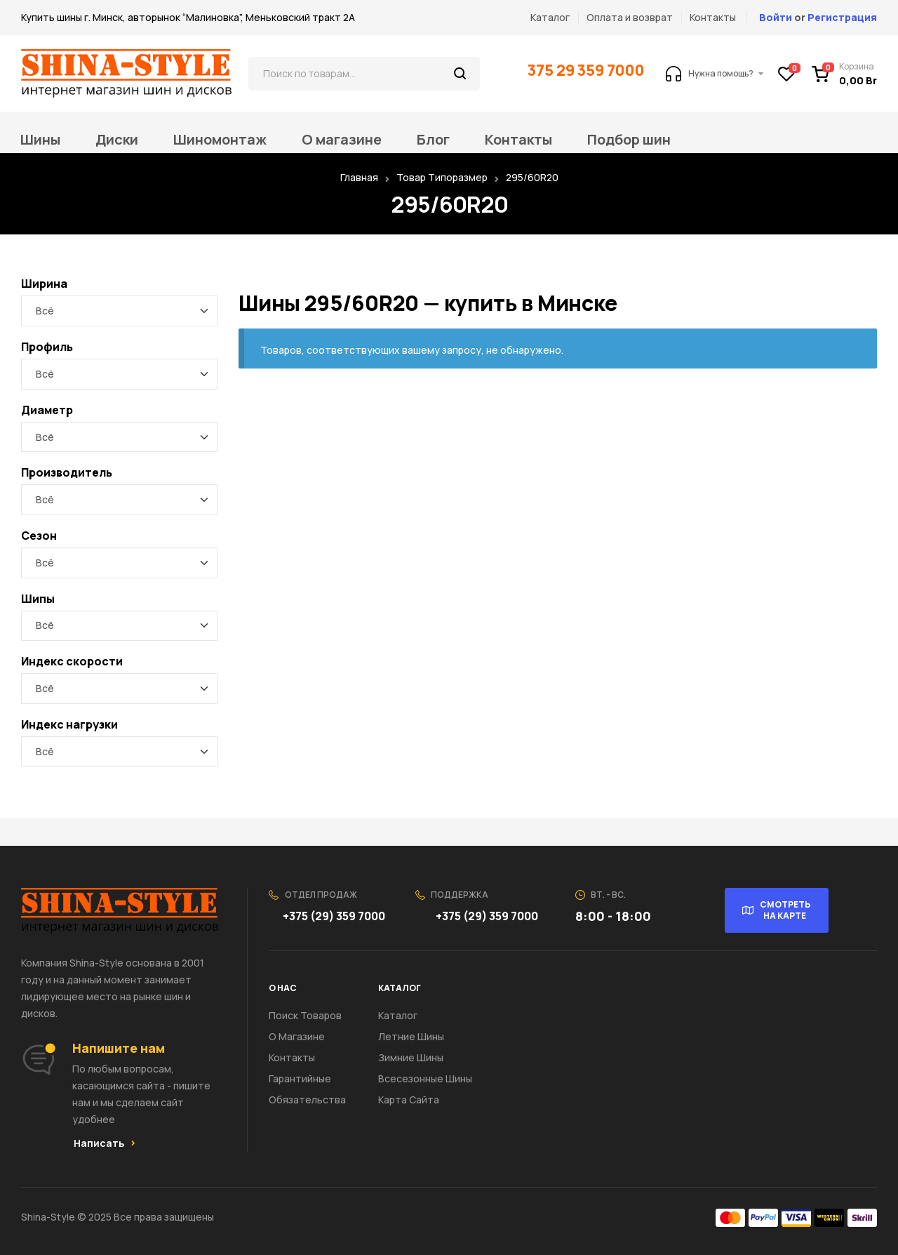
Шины (40, 140)
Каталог (397, 1015)
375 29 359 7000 (587, 70)
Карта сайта (408, 1099)
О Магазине (297, 1036)
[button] (104, 1143)
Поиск (460, 74)
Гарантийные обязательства (307, 1089)
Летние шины (411, 1036)
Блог (433, 140)
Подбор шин (629, 140)
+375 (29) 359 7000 (335, 916)
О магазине (342, 140)
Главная (359, 177)
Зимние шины (410, 1057)
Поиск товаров (305, 1015)
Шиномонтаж (220, 140)
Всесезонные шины (425, 1078)
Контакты (518, 140)
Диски (116, 140)
